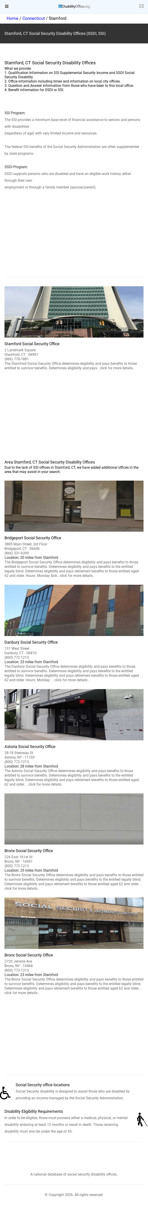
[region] (74, 240)
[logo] (74, 6)
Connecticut (33, 18)
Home (12, 18)
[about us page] (141, 6)
